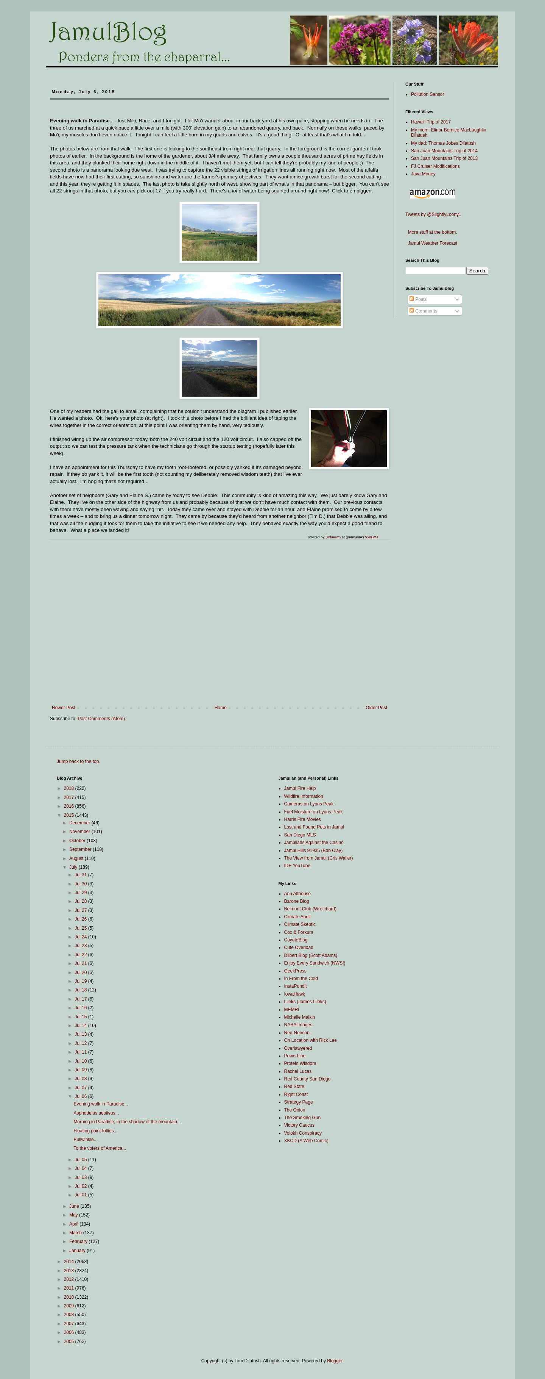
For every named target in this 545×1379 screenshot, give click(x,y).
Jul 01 (81, 1195)
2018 (69, 788)
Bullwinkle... (85, 1139)
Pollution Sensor (427, 94)
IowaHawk (294, 994)
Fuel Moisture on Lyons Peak (313, 812)
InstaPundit (295, 986)
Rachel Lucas (298, 1071)
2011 (69, 1288)
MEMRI (291, 1009)
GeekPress (295, 971)
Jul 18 (81, 990)
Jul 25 (81, 928)
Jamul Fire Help (300, 788)
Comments (423, 311)
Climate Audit (297, 916)
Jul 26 (81, 919)
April (74, 1224)
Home (221, 707)
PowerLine (295, 1055)
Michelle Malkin (299, 1017)
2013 (69, 1270)
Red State (294, 1086)
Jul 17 (81, 999)
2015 (69, 815)
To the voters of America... (99, 1148)
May (74, 1215)
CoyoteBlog (296, 940)
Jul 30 (81, 883)
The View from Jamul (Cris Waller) (318, 858)
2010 (69, 1297)
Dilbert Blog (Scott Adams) (311, 955)
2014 (69, 1261)
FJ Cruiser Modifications (435, 166)
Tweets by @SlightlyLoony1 (433, 214)
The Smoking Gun (302, 1117)
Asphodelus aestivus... (96, 1113)
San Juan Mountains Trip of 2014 (444, 150)
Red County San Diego (307, 1079)
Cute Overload (298, 947)
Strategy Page (298, 1102)
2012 (69, 1279)
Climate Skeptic (300, 924)
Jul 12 (81, 1043)
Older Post (376, 707)
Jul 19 (81, 981)
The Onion (294, 1110)
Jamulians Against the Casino (314, 842)
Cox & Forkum (298, 932)
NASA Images (298, 1024)
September (81, 849)
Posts (418, 299)
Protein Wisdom (300, 1063)
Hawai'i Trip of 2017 (431, 122)
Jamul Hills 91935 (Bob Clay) (313, 850)
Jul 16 (81, 1007)
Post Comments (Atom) (101, 718)
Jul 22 (81, 954)
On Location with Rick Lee (310, 1040)
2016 (69, 806)
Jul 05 (81, 1159)
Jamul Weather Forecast (431, 243)
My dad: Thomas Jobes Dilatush (443, 143)
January (78, 1250)
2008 (69, 1314)
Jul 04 (81, 1168)
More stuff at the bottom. (431, 232)
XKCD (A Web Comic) (306, 1140)
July (74, 867)
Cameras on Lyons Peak (309, 804)
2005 (69, 1341)
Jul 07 (81, 1087)
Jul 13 (81, 1034)
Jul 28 (81, 901)
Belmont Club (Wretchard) (310, 909)
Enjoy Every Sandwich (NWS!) (315, 963)
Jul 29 (81, 892)
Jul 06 (81, 1096)
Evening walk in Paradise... (100, 1104)
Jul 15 (81, 1016)
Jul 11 (81, 1052)
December (80, 823)
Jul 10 (81, 1061)
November (80, 831)
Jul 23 (81, 945)
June (74, 1206)
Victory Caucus (299, 1125)
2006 (69, 1332)
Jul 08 (81, 1078)
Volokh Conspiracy (303, 1133)
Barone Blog (296, 901)
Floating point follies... (95, 1131)
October (78, 840)
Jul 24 (81, 937)
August (77, 858)
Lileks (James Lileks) (305, 1001)
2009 (69, 1306)
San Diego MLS (300, 835)
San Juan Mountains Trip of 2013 (444, 158)
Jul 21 (81, 963)
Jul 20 (81, 972)
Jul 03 (81, 1177)
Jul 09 (81, 1070)
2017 (69, 797)
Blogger (335, 1360)
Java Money (423, 174)
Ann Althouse (297, 893)
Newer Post (63, 707)
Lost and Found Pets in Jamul (314, 827)
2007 (69, 1323)
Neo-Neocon (297, 1032)
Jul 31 (81, 874)
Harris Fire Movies (302, 819)
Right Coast (296, 1094)
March (76, 1232)
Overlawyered (298, 1048)
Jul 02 (81, 1186)
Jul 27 (81, 910)
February (79, 1241)
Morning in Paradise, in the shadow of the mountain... (127, 1121)
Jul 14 (81, 1025)
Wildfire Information (303, 796)
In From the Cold (301, 978)
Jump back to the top (78, 761)
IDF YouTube (297, 865)
